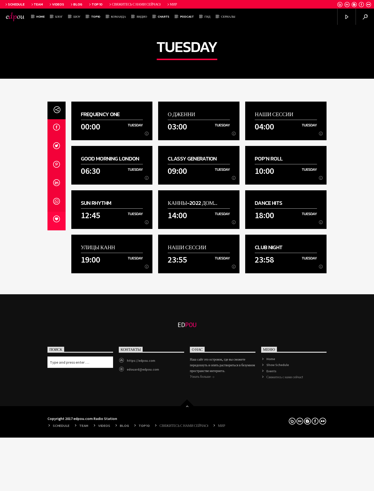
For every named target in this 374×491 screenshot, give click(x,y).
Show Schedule (277, 475)
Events (271, 481)
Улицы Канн (98, 357)
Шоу (76, 16)
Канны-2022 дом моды (191, 313)
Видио (142, 16)
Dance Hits (268, 313)
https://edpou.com (141, 470)
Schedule (14, 4)
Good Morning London (110, 268)
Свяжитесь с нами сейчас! (135, 4)
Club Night (268, 357)
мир (171, 4)
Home (40, 16)
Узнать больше (202, 487)
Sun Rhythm (96, 313)
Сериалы (228, 16)
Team (37, 4)
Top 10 (95, 4)
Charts (163, 16)
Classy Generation (192, 268)
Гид (207, 16)
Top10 (95, 16)
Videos (56, 4)
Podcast (187, 16)
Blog (76, 4)
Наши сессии (274, 224)
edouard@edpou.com (143, 479)
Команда (118, 16)
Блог (59, 16)
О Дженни (181, 224)
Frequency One (100, 224)
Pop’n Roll (269, 268)
